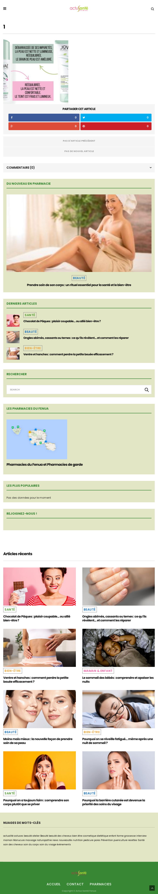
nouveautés (65, 840)
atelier (36, 835)
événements (64, 844)
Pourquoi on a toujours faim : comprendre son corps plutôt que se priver (36, 802)
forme (120, 835)
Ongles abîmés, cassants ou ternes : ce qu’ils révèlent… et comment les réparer (76, 338)
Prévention (107, 840)
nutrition (78, 840)
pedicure (88, 840)
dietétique (102, 835)
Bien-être (33, 348)
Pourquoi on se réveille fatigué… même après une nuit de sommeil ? (117, 741)
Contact (75, 884)
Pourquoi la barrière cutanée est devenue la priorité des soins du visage (113, 802)
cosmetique (89, 835)
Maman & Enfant (98, 671)
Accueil (53, 884)
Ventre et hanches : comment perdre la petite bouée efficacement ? (68, 354)
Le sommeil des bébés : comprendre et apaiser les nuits (118, 680)
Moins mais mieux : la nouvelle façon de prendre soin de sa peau (37, 741)
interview (141, 835)
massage (30, 840)
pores (97, 840)
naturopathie (44, 840)
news (55, 840)
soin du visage (47, 844)
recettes (132, 840)
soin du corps (31, 844)
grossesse (130, 835)
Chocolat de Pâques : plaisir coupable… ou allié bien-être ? (62, 321)
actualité (8, 835)
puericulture (120, 840)
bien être (77, 835)
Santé (30, 315)
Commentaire (21, 167)
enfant (112, 835)
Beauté (79, 278)
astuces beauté (23, 835)
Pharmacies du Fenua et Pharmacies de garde (45, 464)
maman (8, 840)
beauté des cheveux (60, 835)
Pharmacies (100, 884)
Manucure (19, 840)
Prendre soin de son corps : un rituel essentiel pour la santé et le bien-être (79, 285)
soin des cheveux (13, 844)
